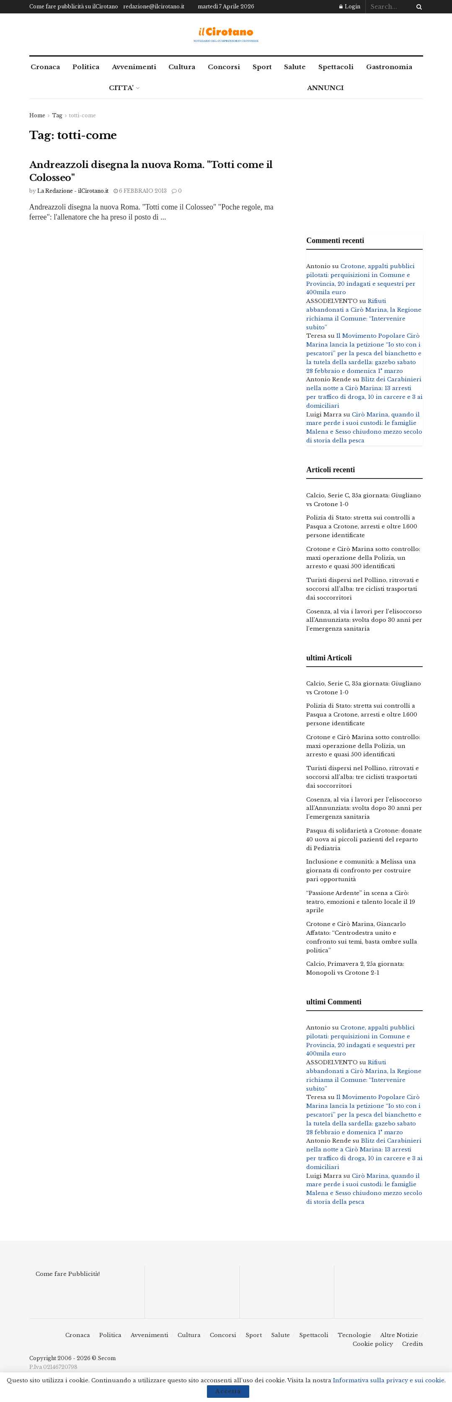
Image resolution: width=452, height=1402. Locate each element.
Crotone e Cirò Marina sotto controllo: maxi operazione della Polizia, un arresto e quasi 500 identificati (363, 558)
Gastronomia (389, 67)
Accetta (228, 1391)
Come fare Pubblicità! (68, 1274)
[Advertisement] (364, 163)
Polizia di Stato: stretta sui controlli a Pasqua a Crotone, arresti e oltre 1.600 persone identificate (361, 526)
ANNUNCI (325, 88)
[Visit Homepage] (226, 34)
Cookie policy (373, 1344)
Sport (262, 67)
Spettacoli (336, 67)
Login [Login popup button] (349, 6)
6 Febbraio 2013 (140, 191)
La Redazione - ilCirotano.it (72, 191)
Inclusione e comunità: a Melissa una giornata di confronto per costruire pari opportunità (361, 870)
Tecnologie (354, 1335)
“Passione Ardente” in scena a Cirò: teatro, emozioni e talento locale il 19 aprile (360, 902)
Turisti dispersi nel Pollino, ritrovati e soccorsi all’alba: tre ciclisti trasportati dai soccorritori (362, 589)
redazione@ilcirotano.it (153, 6)
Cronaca (45, 67)
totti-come (82, 115)
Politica (85, 67)
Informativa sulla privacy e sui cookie (388, 1380)
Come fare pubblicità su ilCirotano (73, 6)
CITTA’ (121, 88)
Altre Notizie (399, 1335)
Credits (412, 1344)
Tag (57, 115)
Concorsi (224, 67)
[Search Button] (417, 6)
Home (37, 115)
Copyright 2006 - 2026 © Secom (72, 1358)
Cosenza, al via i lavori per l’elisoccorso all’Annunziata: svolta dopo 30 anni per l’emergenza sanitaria (364, 620)
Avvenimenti (134, 67)
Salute (295, 67)
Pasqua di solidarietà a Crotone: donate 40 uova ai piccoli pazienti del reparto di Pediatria (364, 839)
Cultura (181, 67)
